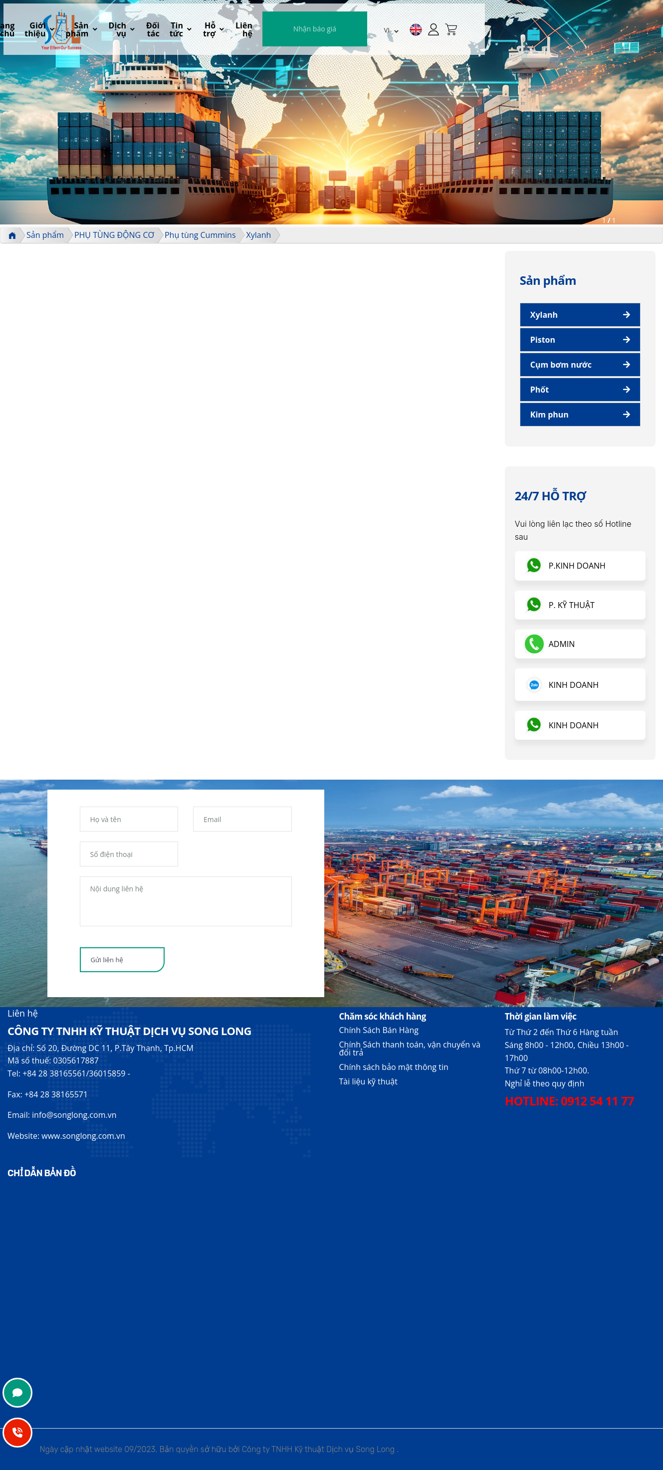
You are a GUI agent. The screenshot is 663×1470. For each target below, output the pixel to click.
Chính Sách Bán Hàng (379, 1030)
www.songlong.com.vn (83, 1135)
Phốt (539, 389)
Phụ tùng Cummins (200, 234)
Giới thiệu (190, 32)
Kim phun (549, 414)
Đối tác (322, 32)
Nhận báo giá (497, 32)
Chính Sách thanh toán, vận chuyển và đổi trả (410, 1048)
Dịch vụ (279, 32)
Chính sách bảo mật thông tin (393, 1066)
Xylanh (258, 234)
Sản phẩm (236, 32)
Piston (542, 339)
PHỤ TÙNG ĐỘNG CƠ (114, 234)
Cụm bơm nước (561, 364)
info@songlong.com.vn (74, 1114)
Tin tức (350, 32)
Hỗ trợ (388, 32)
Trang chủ (151, 32)
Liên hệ (427, 32)
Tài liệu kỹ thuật (368, 1081)
